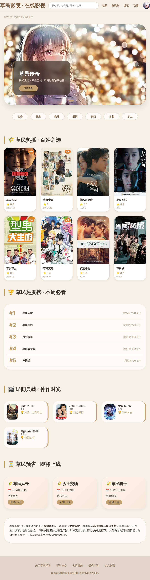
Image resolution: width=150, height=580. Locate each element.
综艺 (126, 5)
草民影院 (8, 17)
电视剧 (115, 5)
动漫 (135, 5)
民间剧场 (18, 17)
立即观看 (28, 88)
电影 (104, 5)
